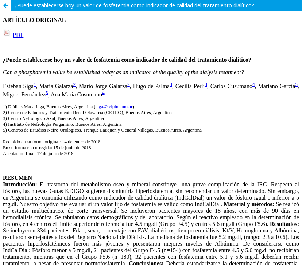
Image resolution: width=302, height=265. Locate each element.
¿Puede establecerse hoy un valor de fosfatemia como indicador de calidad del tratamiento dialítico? (134, 5)
